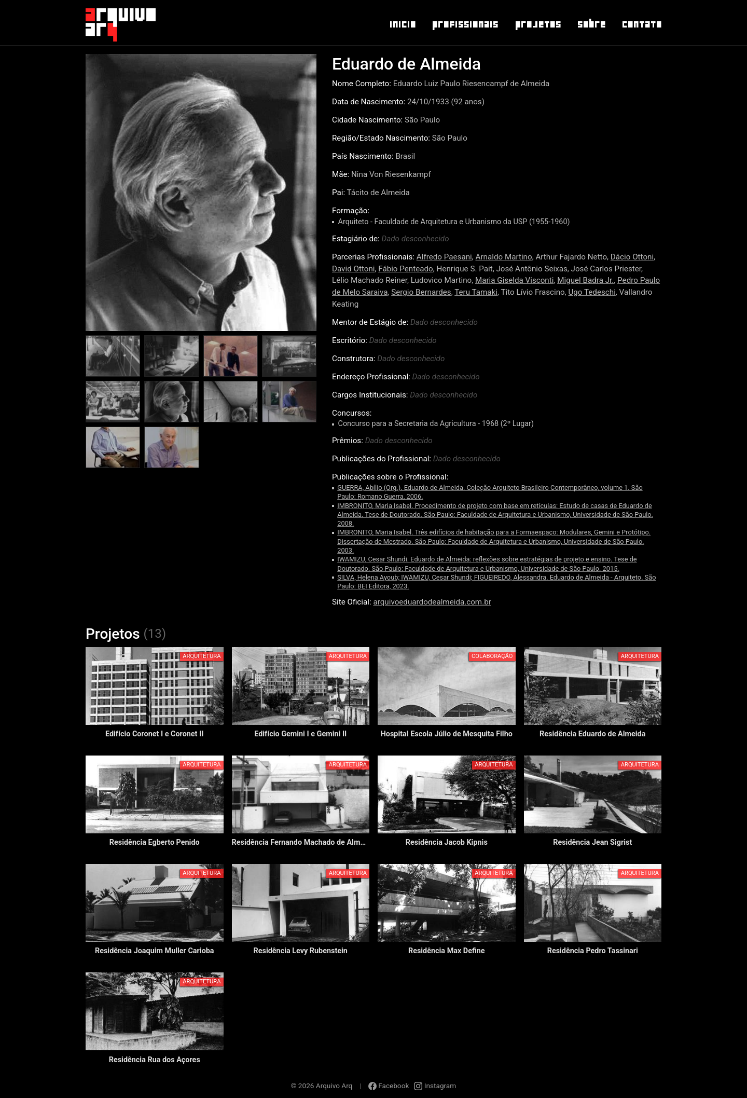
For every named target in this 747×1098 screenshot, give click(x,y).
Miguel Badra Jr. (585, 280)
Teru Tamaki (475, 292)
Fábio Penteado (405, 268)
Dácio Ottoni (632, 257)
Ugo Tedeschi (591, 292)
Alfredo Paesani (444, 257)
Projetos (538, 24)
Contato (641, 24)
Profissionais (465, 24)
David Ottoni (353, 268)
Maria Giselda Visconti (514, 280)
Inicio (402, 24)
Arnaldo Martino (504, 257)
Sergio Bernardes (421, 292)
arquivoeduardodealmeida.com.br (432, 602)
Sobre (591, 24)
